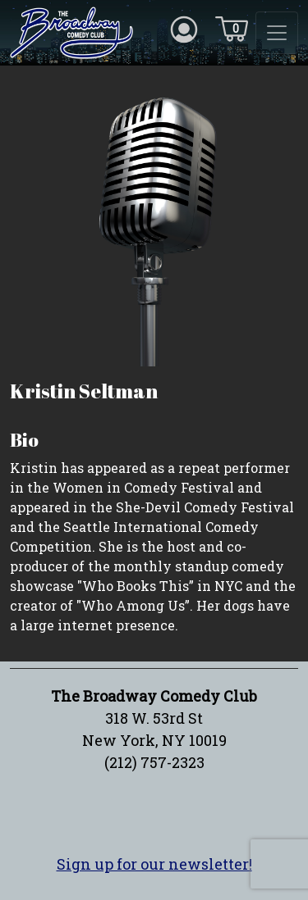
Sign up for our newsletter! (154, 864)
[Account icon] (184, 27)
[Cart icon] (231, 27)
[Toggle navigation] (276, 32)
